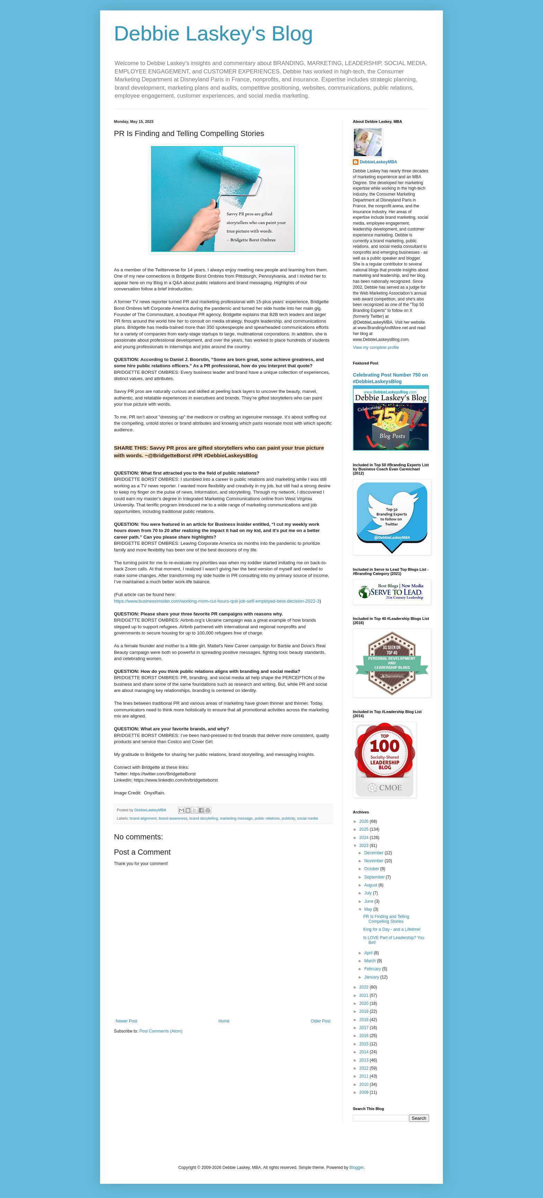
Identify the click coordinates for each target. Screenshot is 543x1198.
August (371, 885)
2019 (364, 1011)
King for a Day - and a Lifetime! (391, 929)
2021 (364, 995)
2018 (364, 1019)
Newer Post (126, 1021)
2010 (364, 1084)
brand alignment (143, 818)
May (368, 909)
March (370, 960)
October (372, 868)
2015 (364, 1044)
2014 (364, 1052)
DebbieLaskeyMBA (378, 162)
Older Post (320, 1021)
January (372, 977)
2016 (364, 1035)
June (369, 901)
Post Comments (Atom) (161, 1031)
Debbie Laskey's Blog (213, 33)
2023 (364, 845)
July (368, 893)
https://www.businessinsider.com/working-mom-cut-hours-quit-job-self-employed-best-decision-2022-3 (217, 601)
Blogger (356, 1167)
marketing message (236, 818)
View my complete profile (376, 347)
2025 (364, 829)
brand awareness (173, 818)
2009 (364, 1092)
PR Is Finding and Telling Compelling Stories (386, 919)
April (369, 953)
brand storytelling (203, 818)
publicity (288, 818)
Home (224, 1021)
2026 (364, 821)
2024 (364, 837)
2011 (364, 1076)
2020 (364, 1003)
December (374, 852)
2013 (364, 1060)
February (373, 968)
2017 (364, 1027)
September (375, 877)
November (374, 860)
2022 (364, 987)
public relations (267, 818)
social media (307, 818)
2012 (364, 1068)
